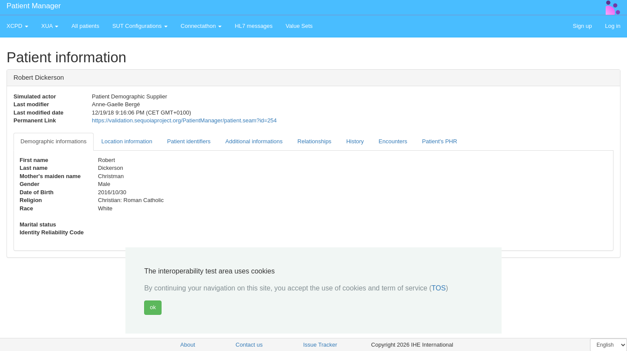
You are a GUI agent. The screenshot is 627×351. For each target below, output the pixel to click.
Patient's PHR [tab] (439, 141)
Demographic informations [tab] (53, 141)
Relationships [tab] (314, 141)
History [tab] (355, 141)
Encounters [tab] (393, 141)
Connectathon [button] (201, 26)
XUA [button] (50, 26)
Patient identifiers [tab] (189, 141)
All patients (85, 26)
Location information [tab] (126, 141)
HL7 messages (254, 26)
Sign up (582, 26)
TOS (438, 288)
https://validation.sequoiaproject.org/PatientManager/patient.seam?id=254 (184, 120)
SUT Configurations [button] (140, 26)
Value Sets (299, 26)
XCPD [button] (17, 26)
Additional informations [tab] (254, 141)
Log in (612, 26)
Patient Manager (34, 6)
